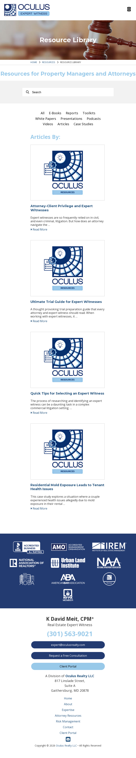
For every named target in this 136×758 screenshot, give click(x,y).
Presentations (71, 118)
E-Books (55, 113)
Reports (72, 113)
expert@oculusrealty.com (68, 648)
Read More (38, 230)
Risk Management (68, 724)
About (68, 707)
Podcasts (94, 118)
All (42, 113)
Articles (63, 124)
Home (33, 62)
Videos (48, 124)
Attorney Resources (68, 718)
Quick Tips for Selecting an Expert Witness (67, 396)
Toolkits (89, 113)
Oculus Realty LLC (66, 748)
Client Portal (68, 669)
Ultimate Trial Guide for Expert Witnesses (66, 303)
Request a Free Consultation (68, 658)
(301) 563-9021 (70, 636)
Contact (68, 730)
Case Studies (83, 124)
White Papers (45, 118)
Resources (48, 62)
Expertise (68, 713)
